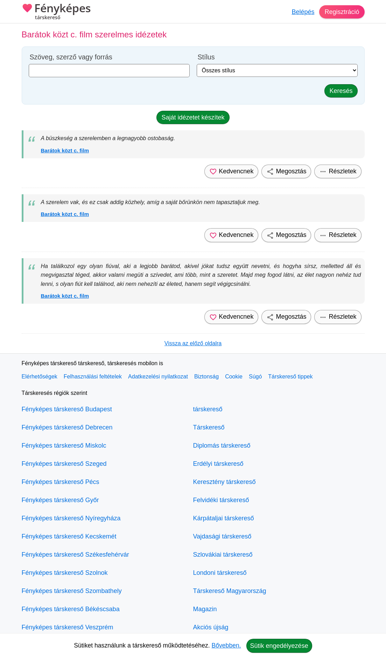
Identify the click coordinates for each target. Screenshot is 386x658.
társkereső (208, 409)
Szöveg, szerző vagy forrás (71, 57)
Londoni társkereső (220, 572)
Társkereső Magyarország (229, 590)
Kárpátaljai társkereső (223, 518)
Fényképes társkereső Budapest (67, 409)
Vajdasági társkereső (222, 536)
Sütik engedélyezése (279, 645)
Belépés (303, 11)
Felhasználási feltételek (93, 376)
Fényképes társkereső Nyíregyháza (71, 518)
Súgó (255, 376)
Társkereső (209, 427)
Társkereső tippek (290, 376)
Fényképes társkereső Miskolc (64, 445)
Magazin (205, 609)
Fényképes (56, 12)
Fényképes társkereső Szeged (64, 463)
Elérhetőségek (39, 376)
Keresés (340, 90)
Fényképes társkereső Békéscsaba (71, 609)
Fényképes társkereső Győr (60, 500)
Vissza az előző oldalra (193, 343)
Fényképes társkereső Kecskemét (69, 536)
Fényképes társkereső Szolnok (65, 572)
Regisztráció (341, 11)
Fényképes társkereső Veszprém (67, 627)
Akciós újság (211, 627)
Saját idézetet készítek (192, 117)
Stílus (206, 57)
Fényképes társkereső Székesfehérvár (75, 554)
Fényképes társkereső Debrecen (67, 427)
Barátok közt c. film (65, 150)
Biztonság (206, 376)
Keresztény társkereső (224, 481)
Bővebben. (226, 645)
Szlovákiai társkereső (223, 554)
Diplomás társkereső (222, 445)
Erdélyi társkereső (218, 463)
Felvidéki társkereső (221, 500)
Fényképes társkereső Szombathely (72, 590)
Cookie (234, 376)
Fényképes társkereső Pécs (60, 481)
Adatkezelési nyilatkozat (158, 376)
